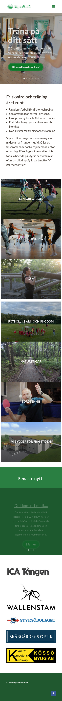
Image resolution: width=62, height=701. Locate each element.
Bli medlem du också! (26, 68)
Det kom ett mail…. (31, 507)
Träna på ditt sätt (23, 37)
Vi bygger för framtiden (31, 441)
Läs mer (31, 545)
